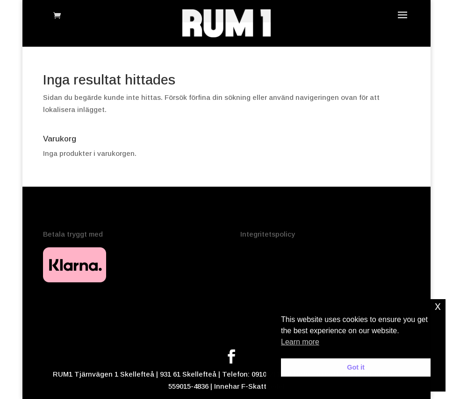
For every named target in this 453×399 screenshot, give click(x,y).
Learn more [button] (300, 342)
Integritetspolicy (267, 234)
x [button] (438, 305)
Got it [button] (356, 367)
